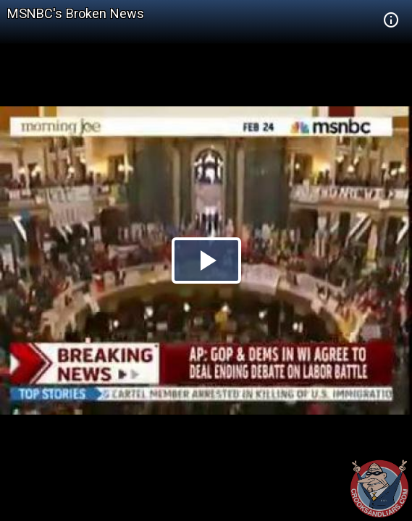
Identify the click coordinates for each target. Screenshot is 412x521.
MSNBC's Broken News (75, 13)
